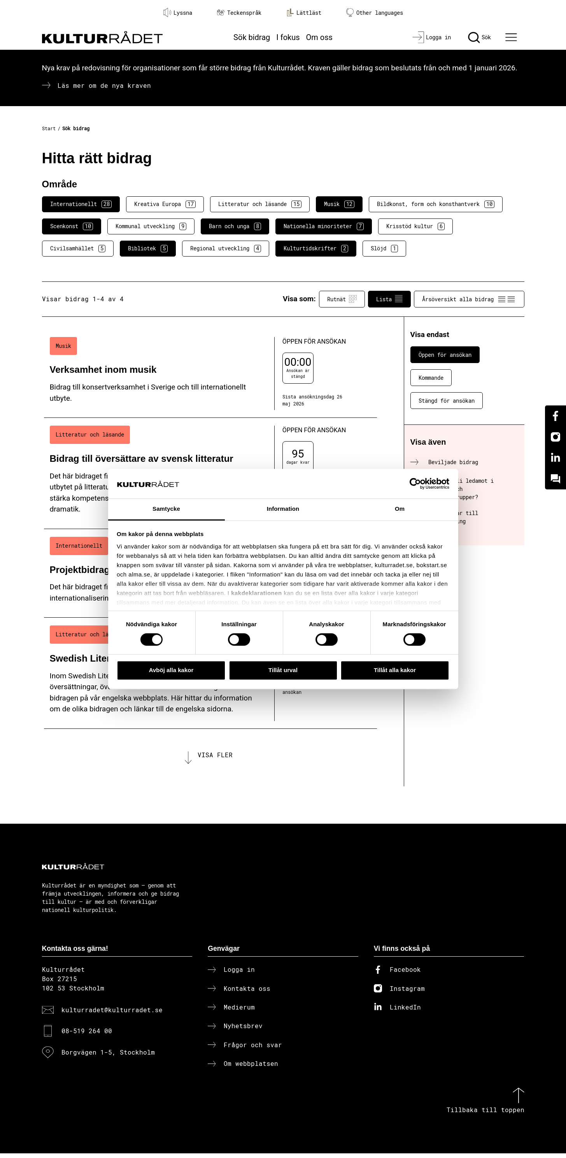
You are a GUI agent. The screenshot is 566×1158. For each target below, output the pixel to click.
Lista (389, 299)
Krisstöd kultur (415, 226)
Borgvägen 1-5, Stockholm (108, 1056)
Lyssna (177, 12)
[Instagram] (555, 436)
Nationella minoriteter (324, 226)
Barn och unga (235, 226)
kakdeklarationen (256, 593)
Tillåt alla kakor (395, 670)
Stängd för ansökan (447, 400)
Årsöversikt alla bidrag (469, 299)
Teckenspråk (239, 12)
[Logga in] (431, 37)
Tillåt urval (283, 670)
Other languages (374, 12)
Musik (339, 204)
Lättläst (303, 12)
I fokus (288, 37)
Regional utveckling (225, 248)
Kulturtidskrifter (316, 248)
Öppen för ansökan (445, 354)
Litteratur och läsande (259, 204)
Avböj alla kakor (171, 670)
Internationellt (81, 204)
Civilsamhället (77, 248)
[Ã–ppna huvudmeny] (512, 37)
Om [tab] (400, 509)
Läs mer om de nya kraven (104, 85)
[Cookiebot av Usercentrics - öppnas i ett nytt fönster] (415, 483)
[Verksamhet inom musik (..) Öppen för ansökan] (210, 373)
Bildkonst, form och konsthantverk (435, 204)
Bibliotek (148, 248)
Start (49, 128)
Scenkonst (71, 226)
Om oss (319, 37)
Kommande (431, 377)
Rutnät (342, 299)
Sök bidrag (251, 37)
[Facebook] (555, 415)
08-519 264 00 (86, 1035)
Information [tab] (283, 509)
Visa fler (215, 757)
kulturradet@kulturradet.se (112, 1014)
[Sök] (479, 37)
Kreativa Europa (165, 204)
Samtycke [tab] (166, 509)
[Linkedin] (555, 457)
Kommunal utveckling (151, 226)
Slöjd (384, 248)
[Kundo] (555, 478)
